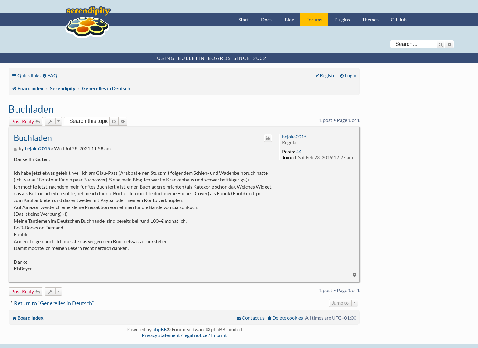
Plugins (342, 19)
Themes (370, 19)
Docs (266, 19)
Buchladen (31, 109)
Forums (314, 19)
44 (298, 151)
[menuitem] (49, 75)
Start (243, 19)
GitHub (399, 19)
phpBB (159, 329)
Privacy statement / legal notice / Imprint (184, 335)
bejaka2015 (294, 136)
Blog (289, 19)
